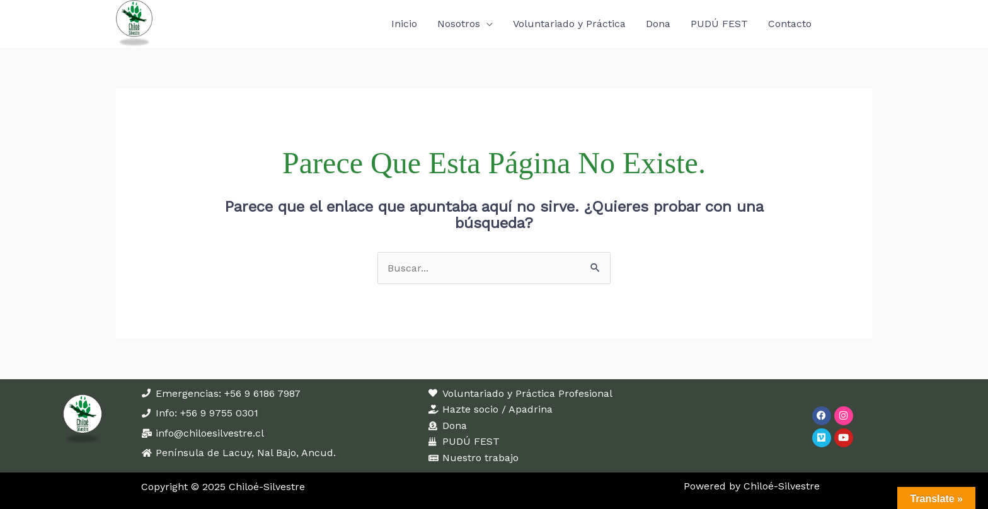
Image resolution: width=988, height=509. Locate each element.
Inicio (404, 20)
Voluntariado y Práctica (569, 20)
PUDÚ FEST (719, 20)
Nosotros (458, 20)
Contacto (790, 20)
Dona (658, 20)
